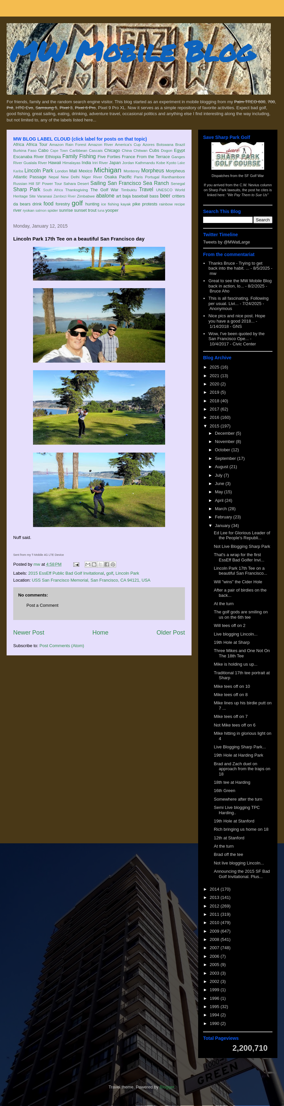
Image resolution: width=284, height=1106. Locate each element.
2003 (215, 973)
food (48, 203)
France (128, 156)
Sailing (98, 183)
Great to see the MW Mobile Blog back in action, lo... (239, 283)
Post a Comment (42, 605)
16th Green (224, 790)
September (226, 458)
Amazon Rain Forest (68, 144)
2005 (215, 964)
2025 (215, 367)
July (219, 475)
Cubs (154, 150)
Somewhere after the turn (238, 799)
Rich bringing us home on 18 (241, 829)
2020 (215, 383)
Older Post (171, 632)
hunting (92, 203)
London (61, 171)
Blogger (167, 1086)
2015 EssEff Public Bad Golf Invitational (66, 573)
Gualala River (35, 162)
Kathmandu (145, 162)
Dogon (166, 150)
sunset (80, 210)
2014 (215, 889)
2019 (215, 392)
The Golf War (104, 189)
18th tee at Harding (232, 782)
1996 (215, 998)
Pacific (125, 176)
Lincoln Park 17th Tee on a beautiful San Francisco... (240, 571)
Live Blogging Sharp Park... (240, 746)
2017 (215, 409)
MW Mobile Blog (132, 51)
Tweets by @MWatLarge (226, 242)
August (222, 466)
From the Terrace (153, 156)
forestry (62, 203)
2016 (215, 417)
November (225, 441)
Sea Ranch (156, 183)
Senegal (178, 183)
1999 (215, 989)
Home (100, 632)
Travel (146, 189)
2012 (215, 906)
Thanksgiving (76, 190)
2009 (215, 931)
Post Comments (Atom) (62, 645)
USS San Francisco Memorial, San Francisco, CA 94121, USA (91, 580)
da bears (21, 203)
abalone (105, 196)
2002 (215, 981)
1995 (215, 1006)
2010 (215, 922)
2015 (215, 425)
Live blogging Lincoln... (235, 634)
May (219, 491)
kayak (126, 204)
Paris (138, 177)
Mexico (85, 170)
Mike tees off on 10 (232, 686)
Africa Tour (36, 144)
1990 (215, 1023)
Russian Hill (23, 183)
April (220, 500)
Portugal (152, 177)
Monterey (132, 171)
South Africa (53, 190)
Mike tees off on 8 (230, 694)
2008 (215, 939)
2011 (215, 914)
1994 (215, 1014)
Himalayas (71, 162)
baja (127, 196)
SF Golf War (254, 176)
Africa (18, 144)
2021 (215, 375)
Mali (73, 170)
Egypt (179, 150)
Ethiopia (53, 156)
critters (178, 196)
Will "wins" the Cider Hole (238, 581)
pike (136, 203)
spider (53, 210)
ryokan (28, 210)
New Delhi (70, 177)
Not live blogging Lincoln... (239, 863)
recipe (179, 204)
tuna (101, 210)
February (224, 516)
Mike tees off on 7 (230, 716)
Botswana (165, 144)
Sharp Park (26, 189)
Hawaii (54, 162)
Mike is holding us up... (235, 664)
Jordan (128, 162)
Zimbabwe (86, 196)
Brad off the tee (228, 854)
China (127, 150)
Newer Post (28, 632)
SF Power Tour (49, 183)
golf (77, 203)
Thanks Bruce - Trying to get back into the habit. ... (235, 266)
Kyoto (171, 162)
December (225, 433)
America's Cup (128, 144)
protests (149, 203)
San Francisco (124, 183)
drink (37, 203)
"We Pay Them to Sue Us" (247, 195)
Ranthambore (173, 177)
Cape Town (59, 151)
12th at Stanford (229, 837)
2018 (215, 400)
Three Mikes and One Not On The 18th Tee (242, 653)
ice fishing (110, 204)
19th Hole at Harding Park (238, 755)
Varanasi (44, 196)
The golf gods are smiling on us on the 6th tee (240, 614)
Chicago (112, 150)
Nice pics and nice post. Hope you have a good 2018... (236, 318)
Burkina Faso (25, 150)
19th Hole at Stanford (234, 820)
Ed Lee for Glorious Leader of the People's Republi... (242, 535)
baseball (140, 196)
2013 (215, 897)
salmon (41, 210)
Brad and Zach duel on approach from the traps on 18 (242, 768)
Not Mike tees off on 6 (234, 725)
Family (70, 156)
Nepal (54, 177)
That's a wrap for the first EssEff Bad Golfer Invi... (239, 557)
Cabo (43, 150)
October (223, 449)
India (86, 162)
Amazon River (100, 144)
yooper (112, 210)
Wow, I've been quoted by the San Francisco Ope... (236, 336)
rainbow (166, 204)
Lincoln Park (38, 170)
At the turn (223, 603)
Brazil (180, 144)
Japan (115, 162)
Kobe (160, 162)
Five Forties (109, 156)
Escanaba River (28, 156)
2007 (215, 947)
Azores (149, 144)
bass (154, 196)
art (118, 196)
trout (92, 210)
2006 (215, 956)
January (223, 525)
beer (165, 196)
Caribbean (78, 150)
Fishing (87, 156)
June (220, 483)
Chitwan (140, 150)
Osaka (110, 176)
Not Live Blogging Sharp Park (242, 546)
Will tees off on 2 (229, 625)
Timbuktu (129, 190)
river (17, 210)
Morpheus (152, 170)
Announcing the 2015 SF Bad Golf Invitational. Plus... (242, 874)
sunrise (66, 210)
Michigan (107, 170)
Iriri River (100, 162)
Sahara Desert (76, 183)
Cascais (96, 150)
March (221, 508)
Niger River (92, 177)
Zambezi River (64, 196)
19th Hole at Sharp (231, 642)
